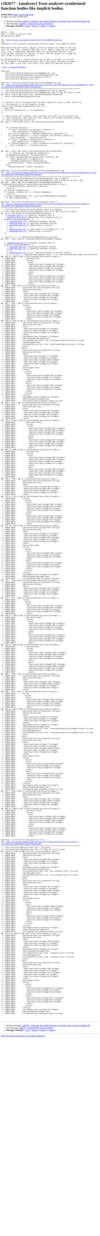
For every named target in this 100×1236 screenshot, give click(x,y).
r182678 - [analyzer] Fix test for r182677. (36, 24)
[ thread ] (35, 26)
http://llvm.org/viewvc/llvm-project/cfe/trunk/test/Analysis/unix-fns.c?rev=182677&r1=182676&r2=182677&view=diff (39, 1005)
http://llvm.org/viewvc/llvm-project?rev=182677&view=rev (34, 42)
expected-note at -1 (18, 262)
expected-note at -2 (18, 264)
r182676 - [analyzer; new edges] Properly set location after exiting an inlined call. (56, 21)
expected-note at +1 (16, 255)
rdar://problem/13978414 (13, 74)
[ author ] (52, 26)
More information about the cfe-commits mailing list (23, 1234)
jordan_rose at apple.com (23, 14)
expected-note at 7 (18, 259)
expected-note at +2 (16, 252)
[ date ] (27, 26)
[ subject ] (43, 26)
